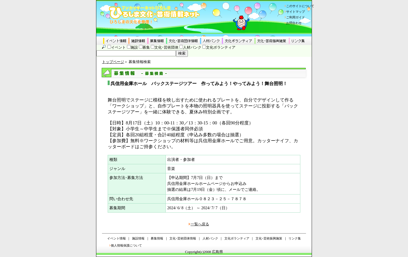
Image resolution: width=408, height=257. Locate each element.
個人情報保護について (126, 245)
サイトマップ (295, 11)
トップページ (113, 62)
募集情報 (157, 238)
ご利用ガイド (295, 17)
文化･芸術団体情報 (182, 238)
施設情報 (138, 238)
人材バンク (192, 47)
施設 (134, 47)
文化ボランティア (220, 47)
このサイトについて (300, 6)
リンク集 (294, 238)
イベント (118, 47)
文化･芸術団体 (166, 47)
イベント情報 (116, 238)
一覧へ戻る (200, 224)
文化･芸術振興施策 (269, 238)
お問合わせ (294, 23)
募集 (146, 47)
